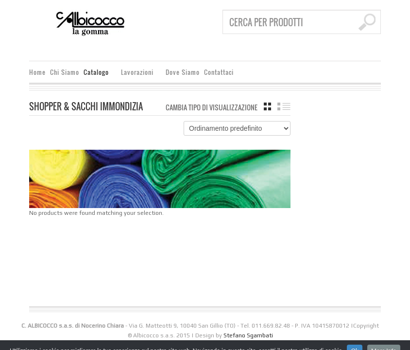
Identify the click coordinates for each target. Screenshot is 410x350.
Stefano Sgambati (248, 335)
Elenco (283, 106)
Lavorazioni (138, 74)
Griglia (267, 106)
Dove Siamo (183, 72)
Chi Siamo (64, 72)
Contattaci (219, 72)
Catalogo (98, 74)
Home (37, 72)
